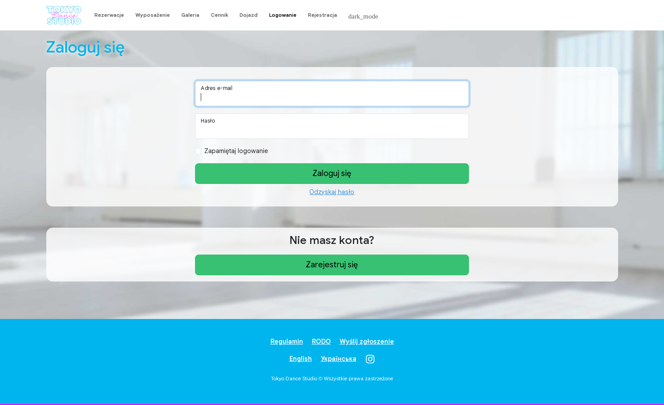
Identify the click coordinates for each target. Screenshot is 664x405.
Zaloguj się (331, 173)
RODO (321, 341)
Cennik (219, 15)
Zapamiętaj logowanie (236, 151)
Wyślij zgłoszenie (367, 341)
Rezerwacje (109, 15)
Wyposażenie (152, 15)
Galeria (190, 15)
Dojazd (249, 15)
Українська (338, 359)
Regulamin (286, 341)
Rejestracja (322, 15)
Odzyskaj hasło (331, 192)
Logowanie (282, 15)
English (300, 359)
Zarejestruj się (332, 265)
